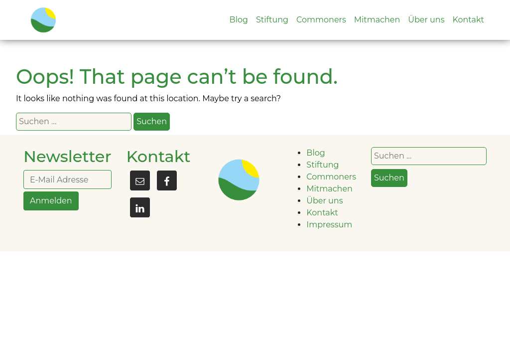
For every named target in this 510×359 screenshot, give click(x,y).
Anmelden (51, 200)
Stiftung (272, 19)
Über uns (426, 19)
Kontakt (468, 19)
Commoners (321, 19)
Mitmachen (377, 19)
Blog (239, 19)
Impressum (329, 224)
